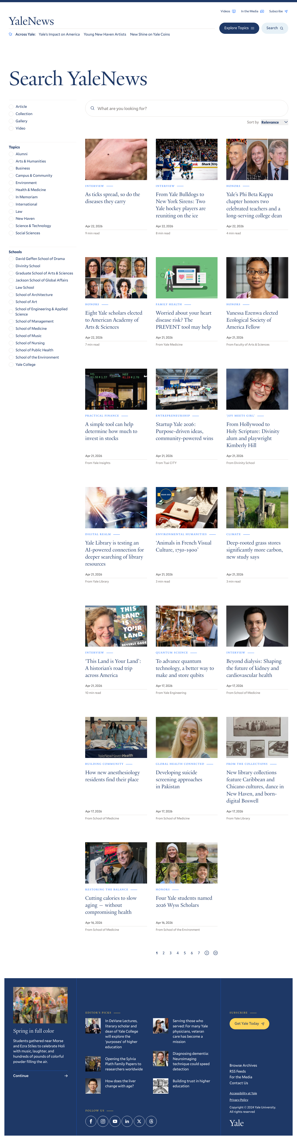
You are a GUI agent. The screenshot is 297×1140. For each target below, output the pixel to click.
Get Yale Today (249, 1023)
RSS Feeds (238, 1071)
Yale (237, 1124)
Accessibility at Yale (243, 1093)
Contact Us (239, 1082)
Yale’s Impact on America (59, 34)
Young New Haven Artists (105, 34)
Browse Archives (243, 1065)
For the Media (241, 1076)
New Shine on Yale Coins (150, 34)
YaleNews (31, 22)
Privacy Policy (239, 1100)
